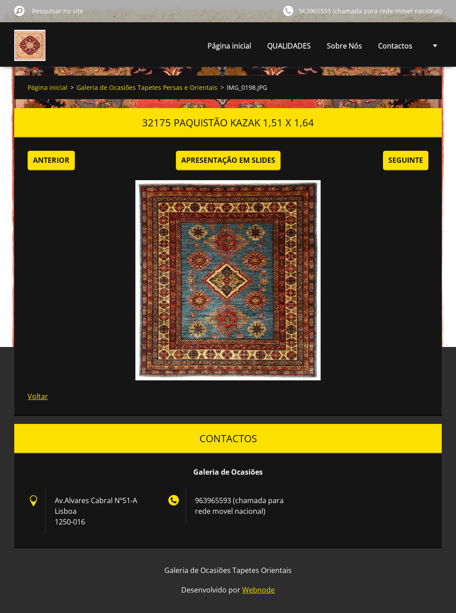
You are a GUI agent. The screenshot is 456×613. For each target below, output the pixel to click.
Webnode (258, 590)
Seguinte (405, 160)
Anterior (51, 160)
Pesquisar (19, 11)
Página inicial (229, 46)
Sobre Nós (344, 46)
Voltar (38, 396)
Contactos (395, 46)
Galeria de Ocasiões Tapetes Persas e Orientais (147, 87)
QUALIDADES (289, 46)
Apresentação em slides (228, 160)
